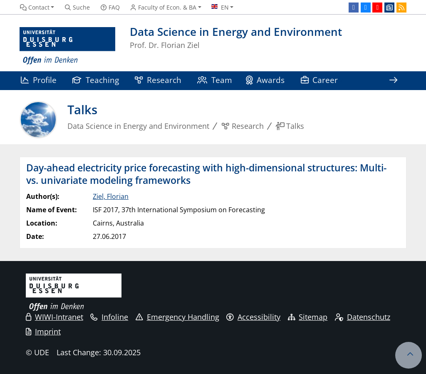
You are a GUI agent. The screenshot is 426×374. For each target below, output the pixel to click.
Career (319, 79)
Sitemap (308, 317)
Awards (265, 79)
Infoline (109, 317)
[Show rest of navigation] (393, 80)
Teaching (95, 79)
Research (158, 79)
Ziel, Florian (111, 196)
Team (214, 79)
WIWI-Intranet (54, 317)
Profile (39, 79)
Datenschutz (362, 317)
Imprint (43, 331)
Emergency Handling (177, 317)
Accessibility (253, 317)
